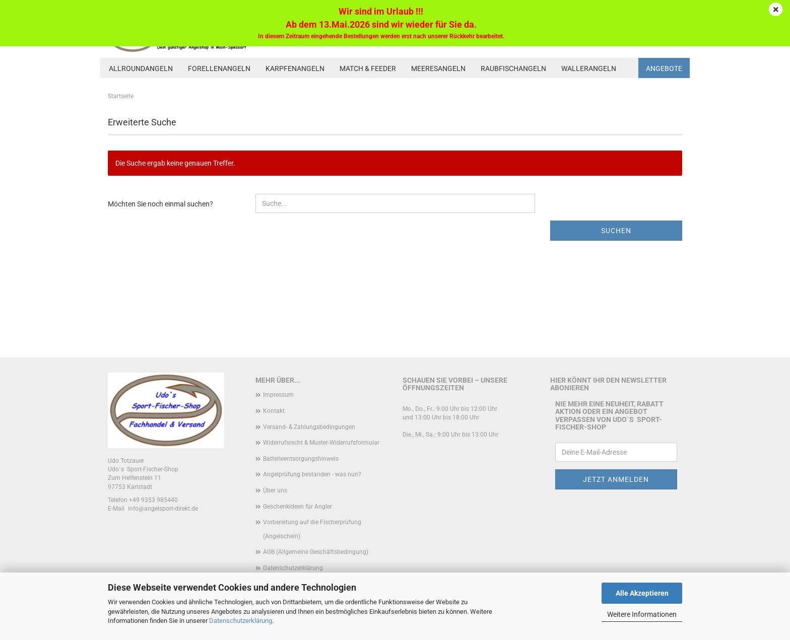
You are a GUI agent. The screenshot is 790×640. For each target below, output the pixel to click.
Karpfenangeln (295, 68)
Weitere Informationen (642, 614)
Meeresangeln (438, 68)
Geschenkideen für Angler (297, 506)
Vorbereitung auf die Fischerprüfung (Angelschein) (312, 529)
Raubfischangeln (513, 68)
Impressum (278, 394)
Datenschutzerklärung (240, 620)
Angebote (664, 68)
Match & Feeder (368, 68)
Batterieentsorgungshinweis (301, 458)
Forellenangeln (219, 68)
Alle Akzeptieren (642, 593)
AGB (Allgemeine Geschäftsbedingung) (315, 551)
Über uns (275, 490)
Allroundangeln (141, 68)
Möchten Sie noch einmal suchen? (160, 204)
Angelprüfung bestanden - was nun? (312, 474)
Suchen (616, 231)
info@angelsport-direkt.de (163, 508)
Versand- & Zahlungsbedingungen (309, 427)
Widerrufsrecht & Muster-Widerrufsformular (321, 442)
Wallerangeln (588, 68)
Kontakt (274, 410)
